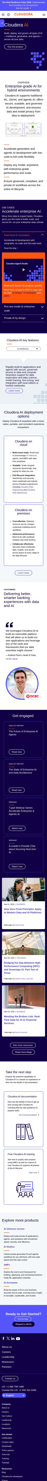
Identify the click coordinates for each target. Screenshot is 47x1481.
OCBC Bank (12, 659)
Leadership (8, 1356)
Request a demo (23, 1324)
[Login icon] (3, 14)
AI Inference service (14, 1229)
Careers (6, 1352)
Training (5, 1459)
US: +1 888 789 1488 (13, 1386)
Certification (7, 1438)
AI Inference (31, 455)
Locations (6, 1424)
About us (7, 1346)
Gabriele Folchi (20, 979)
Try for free (23, 1319)
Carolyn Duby (19, 925)
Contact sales (8, 1442)
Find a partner (8, 1450)
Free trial (5, 1454)
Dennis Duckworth (21, 1032)
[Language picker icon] (8, 14)
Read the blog (10, 248)
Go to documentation (28, 1115)
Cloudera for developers (12, 1476)
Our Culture (7, 1416)
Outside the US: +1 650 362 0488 (19, 1390)
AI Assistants (10, 1283)
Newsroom (8, 1361)
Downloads (6, 1446)
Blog (4, 1472)
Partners (6, 1366)
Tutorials (5, 1463)
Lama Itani (29, 979)
